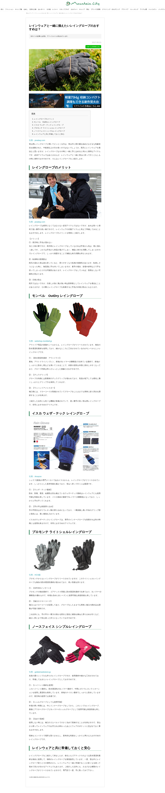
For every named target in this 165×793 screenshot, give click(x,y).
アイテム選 (143, 9)
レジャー (55, 9)
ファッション (9, 9)
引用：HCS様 (65, 557)
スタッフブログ (64, 9)
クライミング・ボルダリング (111, 9)
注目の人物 (32, 9)
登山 (87, 9)
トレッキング (134, 9)
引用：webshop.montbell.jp (65, 322)
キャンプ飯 (18, 9)
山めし (26, 9)
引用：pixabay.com (37, 140)
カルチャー (74, 9)
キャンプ (82, 9)
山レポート (41, 9)
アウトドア (125, 9)
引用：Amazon (65, 448)
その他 (49, 9)
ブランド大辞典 (95, 9)
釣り (2, 9)
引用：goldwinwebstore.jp (65, 653)
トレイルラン (152, 9)
